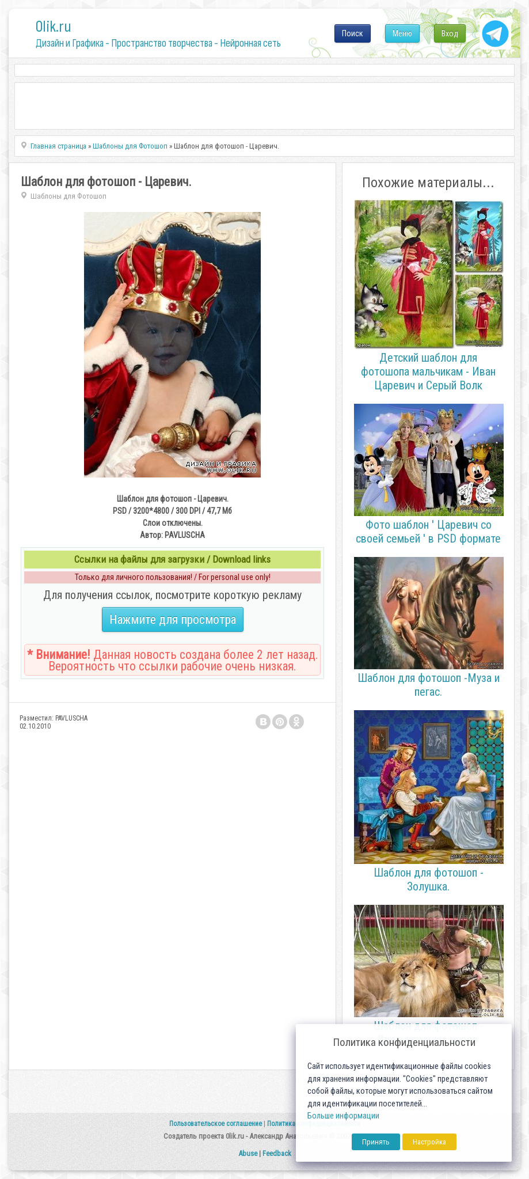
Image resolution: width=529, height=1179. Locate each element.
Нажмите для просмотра (172, 619)
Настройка (429, 1142)
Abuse (247, 1153)
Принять (376, 1142)
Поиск (352, 33)
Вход (450, 33)
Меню (402, 33)
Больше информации (343, 1116)
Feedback (276, 1153)
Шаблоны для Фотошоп (68, 196)
